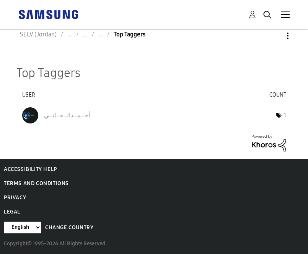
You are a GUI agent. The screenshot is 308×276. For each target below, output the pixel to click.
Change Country (69, 227)
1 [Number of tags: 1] (285, 115)
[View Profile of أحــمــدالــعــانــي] (67, 115)
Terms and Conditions (36, 183)
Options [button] (274, 36)
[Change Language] (22, 227)
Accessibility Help (30, 169)
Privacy (15, 197)
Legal (12, 212)
